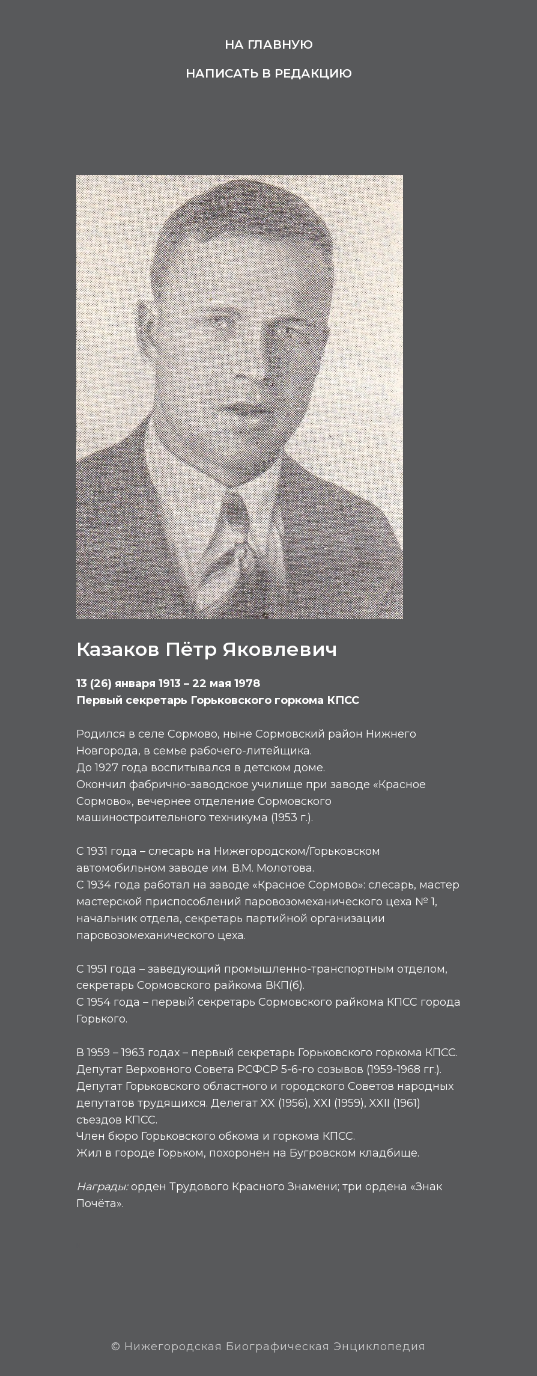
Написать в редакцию (269, 73)
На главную (269, 44)
